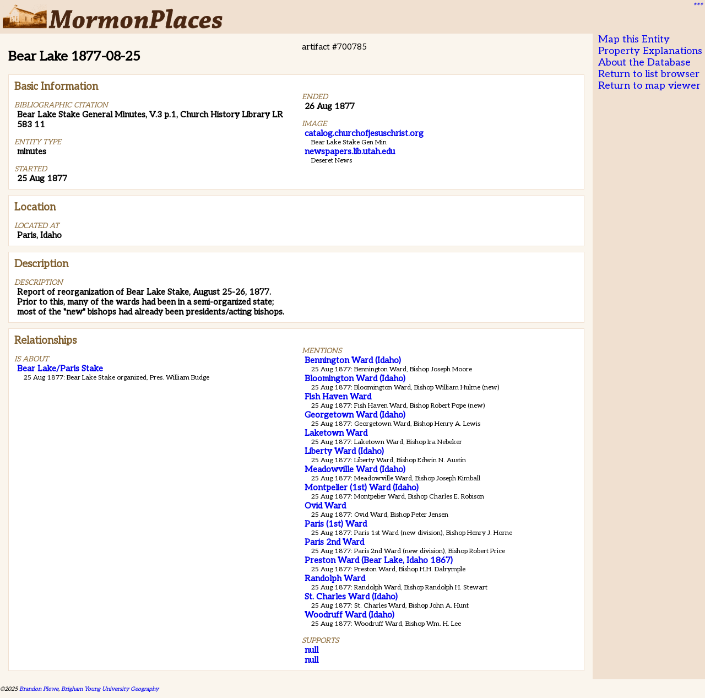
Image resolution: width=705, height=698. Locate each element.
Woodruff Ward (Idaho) (349, 615)
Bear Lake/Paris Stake (60, 369)
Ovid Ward (325, 506)
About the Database (644, 62)
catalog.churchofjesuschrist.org (364, 133)
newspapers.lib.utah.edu (350, 151)
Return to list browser (648, 74)
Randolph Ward (335, 578)
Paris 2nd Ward (334, 542)
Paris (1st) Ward (336, 524)
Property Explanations (650, 51)
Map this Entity (634, 39)
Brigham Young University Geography (110, 688)
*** (697, 6)
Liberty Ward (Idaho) (344, 451)
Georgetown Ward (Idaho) (355, 415)
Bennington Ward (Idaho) (353, 360)
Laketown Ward (336, 433)
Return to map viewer (649, 85)
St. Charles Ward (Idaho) (351, 597)
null (311, 650)
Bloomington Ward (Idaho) (355, 378)
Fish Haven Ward (338, 397)
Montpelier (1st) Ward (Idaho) (362, 488)
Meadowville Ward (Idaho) (355, 469)
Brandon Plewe (38, 688)
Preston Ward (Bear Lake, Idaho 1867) (379, 560)
